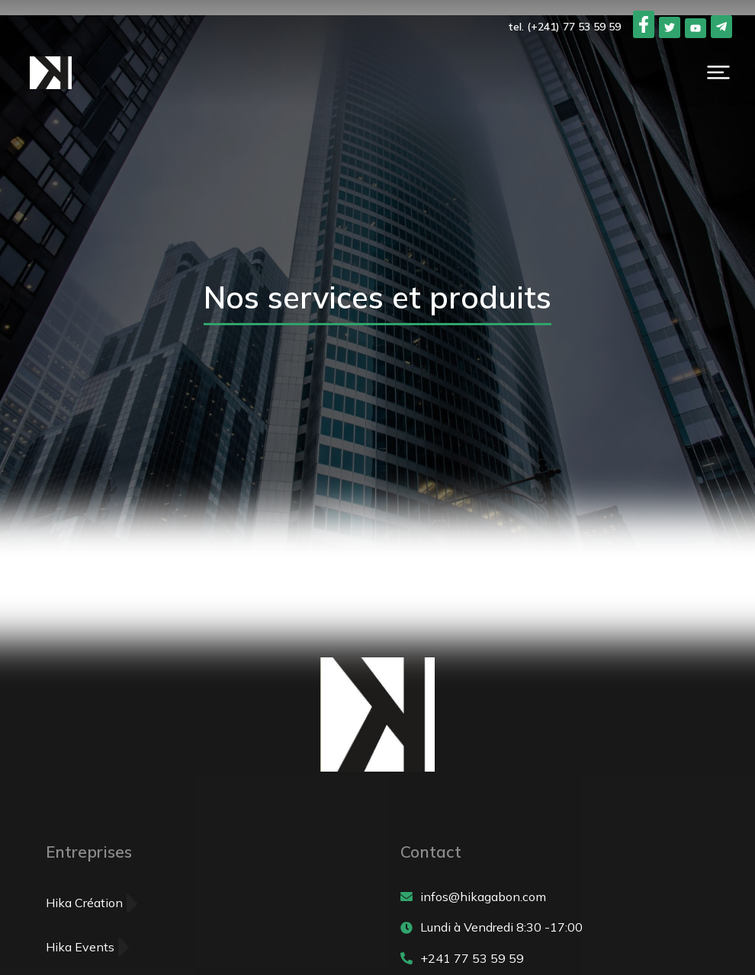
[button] (718, 72)
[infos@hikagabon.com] (554, 897)
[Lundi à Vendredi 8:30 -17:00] (554, 928)
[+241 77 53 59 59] (554, 959)
